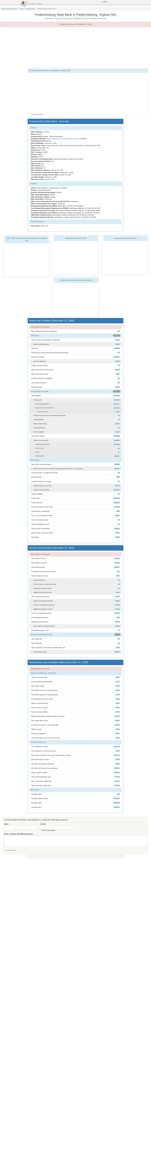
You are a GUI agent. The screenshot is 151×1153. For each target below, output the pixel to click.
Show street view (37, 114)
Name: (6, 824)
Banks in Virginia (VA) (27, 9)
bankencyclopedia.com (9, 9)
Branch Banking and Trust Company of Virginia (63, 139)
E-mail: (43, 824)
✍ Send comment (11, 850)
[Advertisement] (75, 47)
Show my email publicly (48, 830)
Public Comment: (18, 834)
